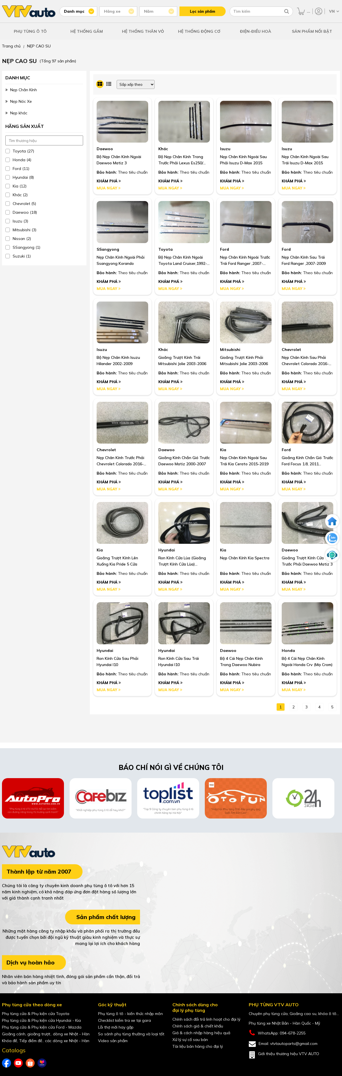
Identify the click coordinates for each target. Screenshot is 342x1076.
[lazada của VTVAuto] (41, 1063)
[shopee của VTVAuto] (30, 1063)
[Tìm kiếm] (286, 11)
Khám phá (109, 181)
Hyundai (166, 550)
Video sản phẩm (113, 1040)
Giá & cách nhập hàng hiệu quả (201, 1032)
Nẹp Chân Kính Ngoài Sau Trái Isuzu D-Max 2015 (305, 159)
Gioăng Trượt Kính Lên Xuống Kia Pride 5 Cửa (117, 561)
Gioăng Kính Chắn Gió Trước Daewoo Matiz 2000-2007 (184, 460)
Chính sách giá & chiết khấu (197, 1026)
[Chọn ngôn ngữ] (333, 11)
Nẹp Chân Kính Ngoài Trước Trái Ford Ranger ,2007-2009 (245, 261)
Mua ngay (109, 188)
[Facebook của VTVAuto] (6, 1063)
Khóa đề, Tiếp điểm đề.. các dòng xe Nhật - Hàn (45, 1040)
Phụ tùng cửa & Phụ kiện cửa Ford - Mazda (41, 1027)
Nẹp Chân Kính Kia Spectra (244, 557)
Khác (163, 148)
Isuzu (225, 148)
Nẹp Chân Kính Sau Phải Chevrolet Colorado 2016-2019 (305, 361)
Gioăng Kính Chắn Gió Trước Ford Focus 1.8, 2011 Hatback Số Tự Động (307, 461)
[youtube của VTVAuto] (18, 1063)
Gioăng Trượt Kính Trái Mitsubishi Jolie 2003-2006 (182, 360)
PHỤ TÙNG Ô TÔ (30, 31)
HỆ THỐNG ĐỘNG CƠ (199, 31)
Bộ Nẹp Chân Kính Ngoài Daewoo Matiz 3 (119, 159)
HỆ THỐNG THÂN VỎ (143, 31)
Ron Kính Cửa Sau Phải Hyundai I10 (117, 661)
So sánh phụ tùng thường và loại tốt (131, 1033)
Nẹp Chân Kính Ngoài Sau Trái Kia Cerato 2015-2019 (244, 460)
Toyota (165, 249)
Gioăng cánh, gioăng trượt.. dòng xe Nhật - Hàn (46, 1033)
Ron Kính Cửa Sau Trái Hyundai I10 (178, 661)
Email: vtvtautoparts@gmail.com (283, 1043)
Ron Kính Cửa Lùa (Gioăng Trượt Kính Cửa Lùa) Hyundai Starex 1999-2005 (183, 561)
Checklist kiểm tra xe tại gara (124, 1020)
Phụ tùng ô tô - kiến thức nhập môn (130, 1013)
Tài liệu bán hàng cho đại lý (197, 1046)
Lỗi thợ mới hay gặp (116, 1027)
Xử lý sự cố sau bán (190, 1039)
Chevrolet (291, 349)
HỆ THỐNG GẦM (86, 31)
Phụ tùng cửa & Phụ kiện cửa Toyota (35, 1013)
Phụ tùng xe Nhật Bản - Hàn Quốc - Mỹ (284, 1023)
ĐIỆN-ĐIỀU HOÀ (255, 31)
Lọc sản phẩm (202, 11)
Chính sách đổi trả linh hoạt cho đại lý (206, 1019)
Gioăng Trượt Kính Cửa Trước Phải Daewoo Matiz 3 (307, 561)
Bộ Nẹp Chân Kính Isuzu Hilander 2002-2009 (118, 360)
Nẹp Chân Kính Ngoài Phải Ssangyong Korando (121, 260)
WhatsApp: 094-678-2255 (277, 1032)
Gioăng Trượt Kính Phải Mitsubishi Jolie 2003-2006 (244, 360)
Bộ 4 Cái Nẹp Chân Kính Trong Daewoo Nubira (241, 661)
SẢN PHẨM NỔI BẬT (312, 31)
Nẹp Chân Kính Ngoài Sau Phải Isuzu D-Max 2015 (243, 159)
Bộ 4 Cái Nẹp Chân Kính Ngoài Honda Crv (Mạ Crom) (307, 661)
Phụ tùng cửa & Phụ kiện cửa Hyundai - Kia (41, 1020)
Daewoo (105, 148)
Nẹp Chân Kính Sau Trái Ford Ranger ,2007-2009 (304, 260)
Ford (224, 249)
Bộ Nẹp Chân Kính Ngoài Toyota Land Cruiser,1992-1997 (182, 261)
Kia (223, 449)
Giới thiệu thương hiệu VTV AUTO (284, 1054)
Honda (288, 650)
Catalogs (14, 1050)
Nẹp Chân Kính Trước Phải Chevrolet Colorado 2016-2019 (120, 461)
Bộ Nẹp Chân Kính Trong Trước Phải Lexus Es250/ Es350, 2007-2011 (180, 160)
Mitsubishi (230, 349)
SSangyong (108, 249)
